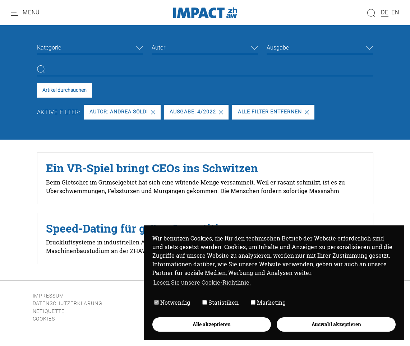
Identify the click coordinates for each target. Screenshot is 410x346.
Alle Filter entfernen (273, 112)
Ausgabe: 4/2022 (196, 112)
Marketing (268, 303)
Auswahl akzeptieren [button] (336, 324)
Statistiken (220, 303)
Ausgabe (278, 47)
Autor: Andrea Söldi (122, 112)
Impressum (48, 296)
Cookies (44, 319)
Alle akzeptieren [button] (212, 324)
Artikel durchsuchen (64, 90)
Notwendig (172, 303)
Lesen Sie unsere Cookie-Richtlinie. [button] (202, 282)
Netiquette (49, 311)
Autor (158, 47)
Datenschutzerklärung (67, 303)
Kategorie (49, 47)
